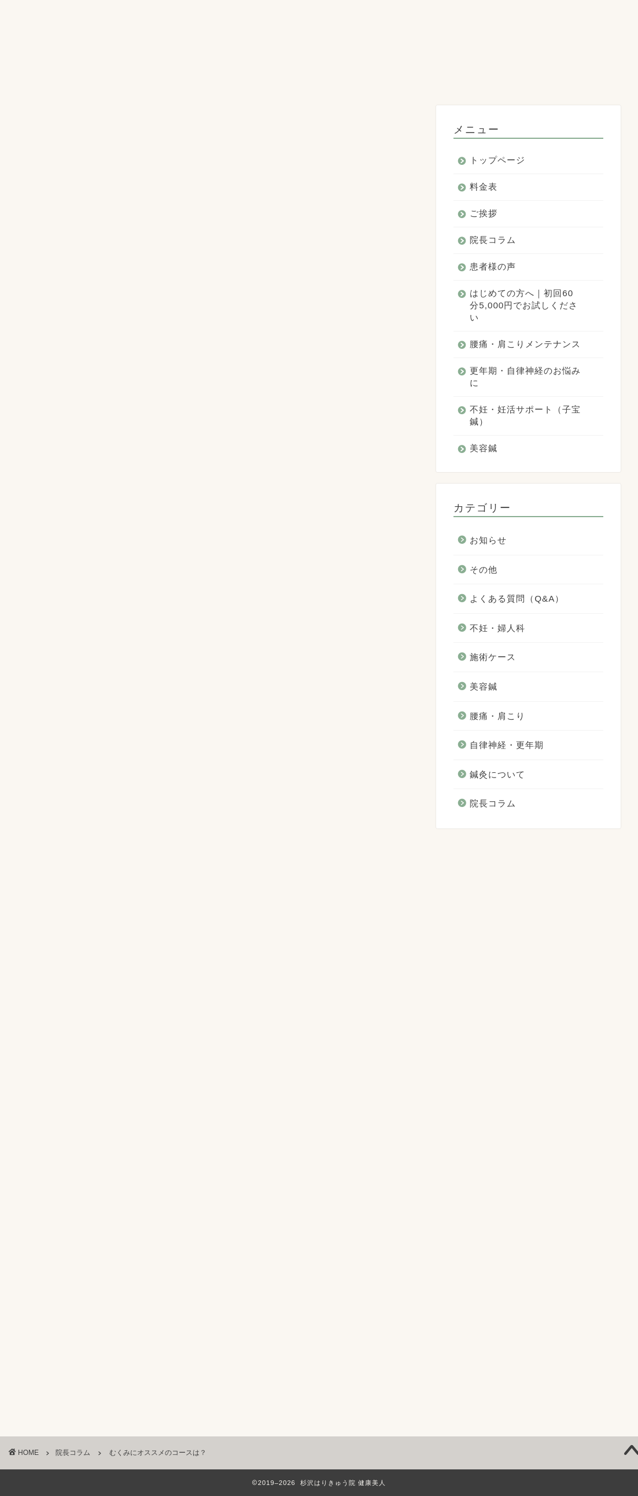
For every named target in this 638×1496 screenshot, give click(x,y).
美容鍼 (487, 75)
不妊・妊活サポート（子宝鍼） (380, 75)
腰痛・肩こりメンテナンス (81, 75)
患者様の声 (322, 48)
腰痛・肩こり (497, 716)
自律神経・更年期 (507, 746)
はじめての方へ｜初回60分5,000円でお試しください (486, 48)
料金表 (124, 48)
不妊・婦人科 (497, 628)
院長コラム (247, 48)
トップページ (54, 48)
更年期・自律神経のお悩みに (226, 75)
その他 (483, 570)
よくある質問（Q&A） (517, 600)
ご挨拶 (181, 48)
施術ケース (493, 658)
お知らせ (488, 541)
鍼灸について (497, 775)
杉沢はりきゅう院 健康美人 (319, 16)
